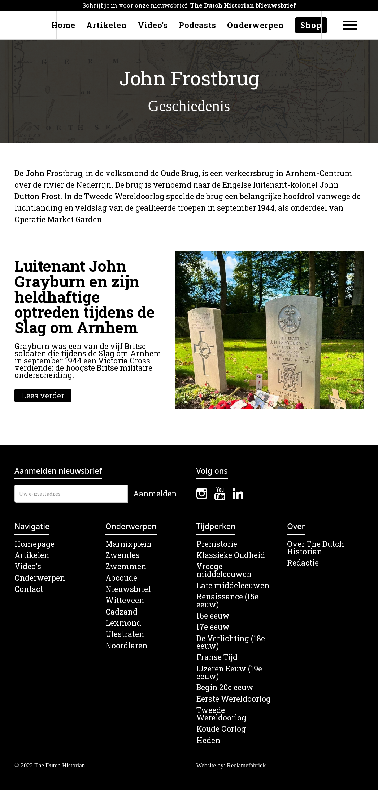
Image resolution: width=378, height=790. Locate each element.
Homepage (34, 544)
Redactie (303, 563)
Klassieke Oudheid (230, 555)
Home (63, 25)
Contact (28, 589)
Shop (311, 25)
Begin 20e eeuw (224, 687)
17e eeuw (213, 627)
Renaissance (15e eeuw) (227, 600)
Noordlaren (126, 646)
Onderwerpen (255, 25)
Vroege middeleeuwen (224, 570)
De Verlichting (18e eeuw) (230, 642)
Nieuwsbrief (128, 589)
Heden (208, 740)
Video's (153, 25)
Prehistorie (216, 544)
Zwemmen (125, 566)
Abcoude (121, 578)
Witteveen (124, 600)
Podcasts (197, 25)
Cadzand (121, 612)
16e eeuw (213, 616)
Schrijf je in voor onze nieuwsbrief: (189, 5)
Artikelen (106, 25)
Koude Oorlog (221, 729)
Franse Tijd (217, 657)
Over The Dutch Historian (315, 548)
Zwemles (122, 555)
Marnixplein (128, 544)
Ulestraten (124, 634)
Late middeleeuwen (232, 585)
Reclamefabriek (246, 765)
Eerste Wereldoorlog (233, 699)
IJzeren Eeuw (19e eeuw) (229, 672)
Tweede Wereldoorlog (221, 714)
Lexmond (123, 623)
